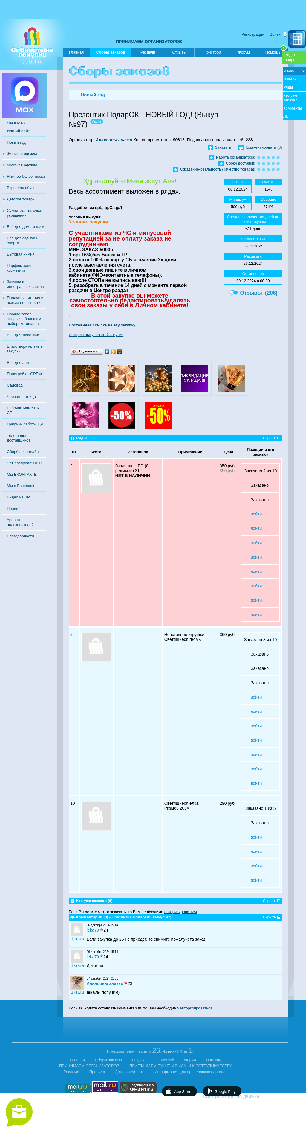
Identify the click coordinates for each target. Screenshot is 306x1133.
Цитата (77, 938)
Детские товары (21, 199)
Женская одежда (22, 153)
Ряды (288, 87)
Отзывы (179, 52)
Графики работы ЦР (25, 424)
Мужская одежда (22, 165)
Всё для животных (23, 335)
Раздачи (147, 52)
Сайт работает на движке (244, 1096)
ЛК (285, 116)
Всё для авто (18, 362)
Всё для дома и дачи (26, 226)
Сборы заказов (110, 53)
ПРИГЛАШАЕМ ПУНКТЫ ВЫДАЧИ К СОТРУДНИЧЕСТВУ (180, 1066)
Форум (244, 52)
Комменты (292, 108)
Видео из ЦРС (20, 497)
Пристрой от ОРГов (24, 374)
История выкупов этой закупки (96, 334)
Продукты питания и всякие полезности (25, 300)
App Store (182, 1091)
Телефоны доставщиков (18, 437)
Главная (76, 52)
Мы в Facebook (20, 485)
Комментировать (261, 147)
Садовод (15, 385)
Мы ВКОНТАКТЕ (22, 474)
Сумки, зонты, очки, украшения (24, 213)
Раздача (139, 1060)
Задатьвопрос (291, 57)
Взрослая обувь (21, 187)
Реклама (71, 1072)
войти (256, 514)
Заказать (223, 147)
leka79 (93, 930)
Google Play (225, 1091)
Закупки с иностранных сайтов (25, 284)
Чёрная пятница (21, 396)
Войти (275, 34)
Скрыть (269, 438)
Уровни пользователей (20, 522)
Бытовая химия (21, 254)
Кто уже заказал (290, 97)
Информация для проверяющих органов (190, 1072)
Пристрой (212, 52)
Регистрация (252, 34)
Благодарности (20, 536)
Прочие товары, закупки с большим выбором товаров (24, 319)
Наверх (289, 79)
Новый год (16, 142)
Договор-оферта (130, 1072)
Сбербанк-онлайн (23, 451)
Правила (15, 508)
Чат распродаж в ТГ (25, 463)
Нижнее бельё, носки (26, 176)
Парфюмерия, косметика (19, 268)
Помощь (276, 51)
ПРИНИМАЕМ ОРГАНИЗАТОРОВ (149, 41)
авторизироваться (180, 912)
